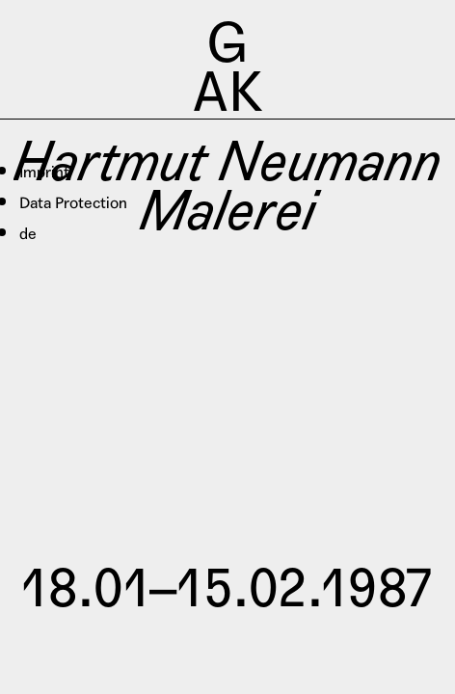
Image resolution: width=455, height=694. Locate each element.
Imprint (44, 172)
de (28, 234)
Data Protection (73, 203)
